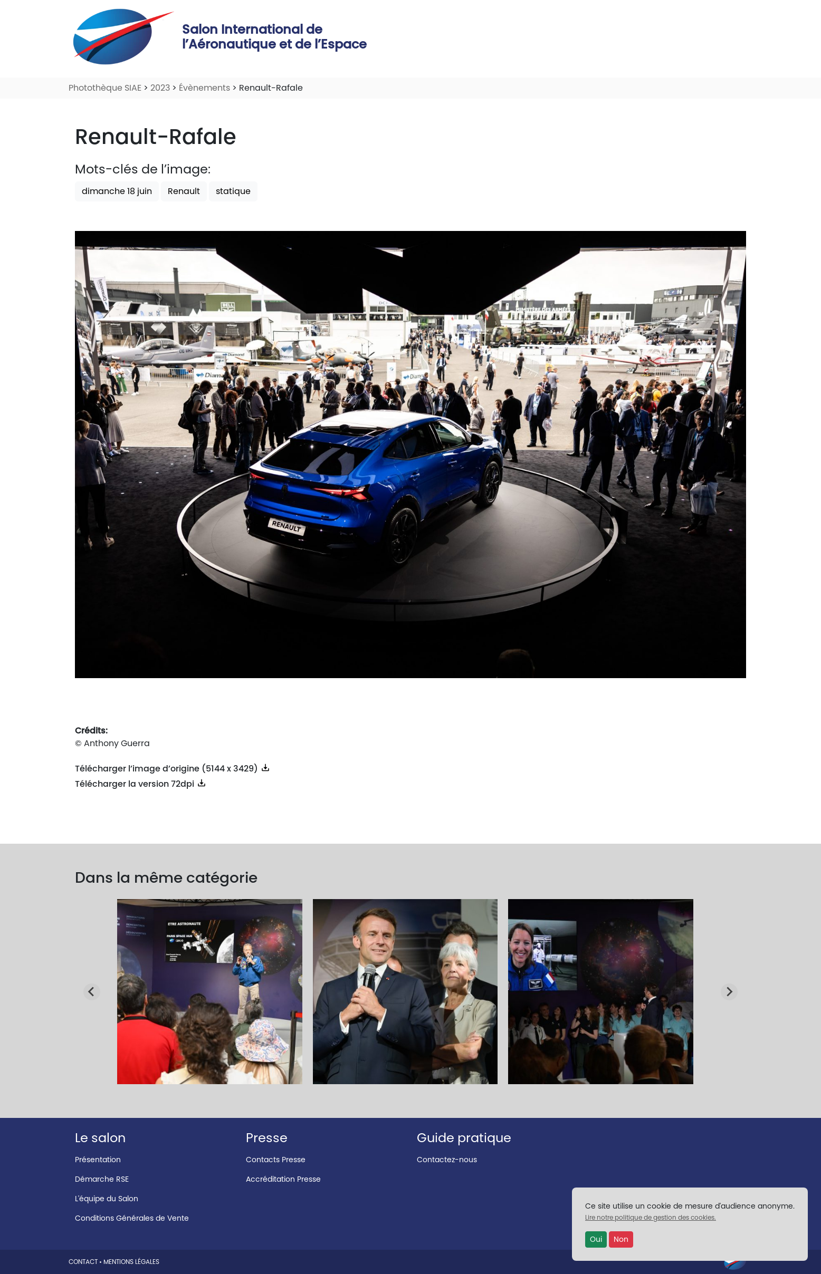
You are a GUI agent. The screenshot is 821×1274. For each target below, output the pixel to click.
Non (621, 1239)
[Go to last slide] (91, 991)
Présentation (98, 1159)
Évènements (204, 88)
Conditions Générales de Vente (132, 1218)
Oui (596, 1239)
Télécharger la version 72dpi (141, 784)
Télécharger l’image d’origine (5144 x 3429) (173, 769)
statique (233, 191)
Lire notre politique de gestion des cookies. (650, 1217)
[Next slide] (729, 991)
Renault (184, 191)
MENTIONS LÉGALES (131, 1261)
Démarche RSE (102, 1179)
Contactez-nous (447, 1159)
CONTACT (83, 1261)
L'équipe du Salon (106, 1198)
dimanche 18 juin (117, 191)
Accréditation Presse (283, 1179)
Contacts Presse (276, 1159)
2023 (160, 88)
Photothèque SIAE (105, 88)
